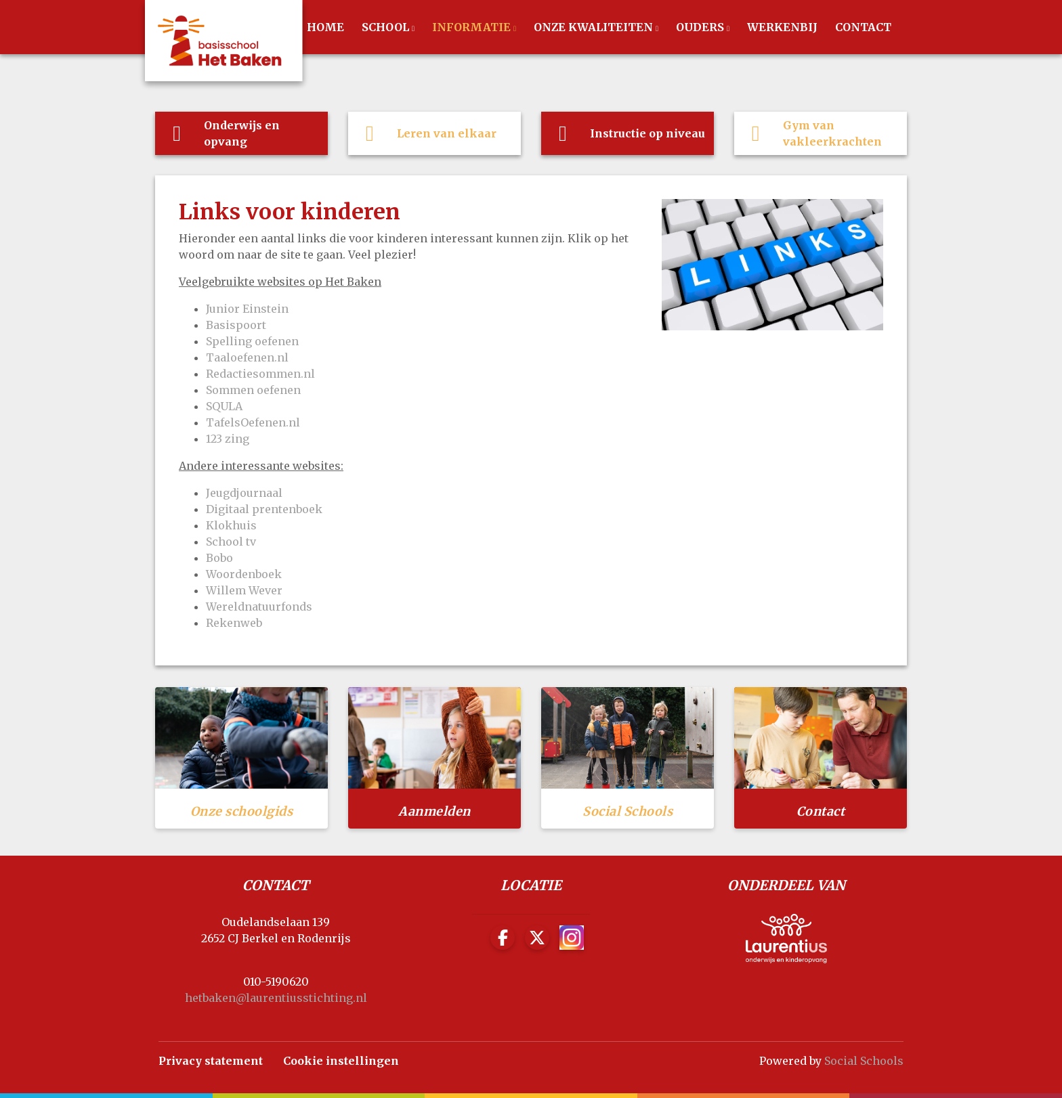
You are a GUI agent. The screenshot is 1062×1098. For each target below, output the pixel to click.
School (387, 27)
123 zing (227, 438)
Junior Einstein (247, 308)
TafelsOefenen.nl (253, 422)
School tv (231, 541)
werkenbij (782, 27)
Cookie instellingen (341, 1061)
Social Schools (864, 1061)
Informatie (472, 27)
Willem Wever (244, 590)
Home (325, 27)
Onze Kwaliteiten (595, 27)
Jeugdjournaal (244, 493)
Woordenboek (244, 574)
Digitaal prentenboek (264, 509)
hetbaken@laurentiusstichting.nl (276, 998)
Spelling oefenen (253, 341)
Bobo (219, 558)
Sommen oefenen (253, 390)
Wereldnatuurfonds (259, 606)
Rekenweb (234, 623)
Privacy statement (210, 1061)
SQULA (224, 406)
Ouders (701, 27)
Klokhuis (231, 525)
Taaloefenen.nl (248, 357)
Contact (863, 27)
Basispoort (236, 325)
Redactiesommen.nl (260, 373)
